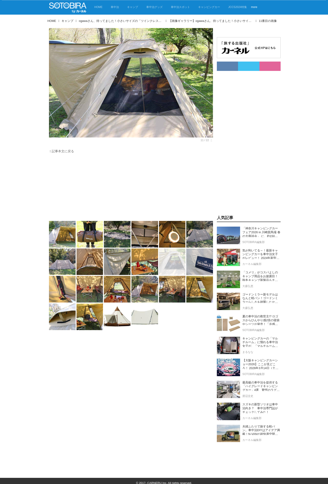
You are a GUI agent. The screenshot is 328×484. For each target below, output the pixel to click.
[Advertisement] (130, 188)
